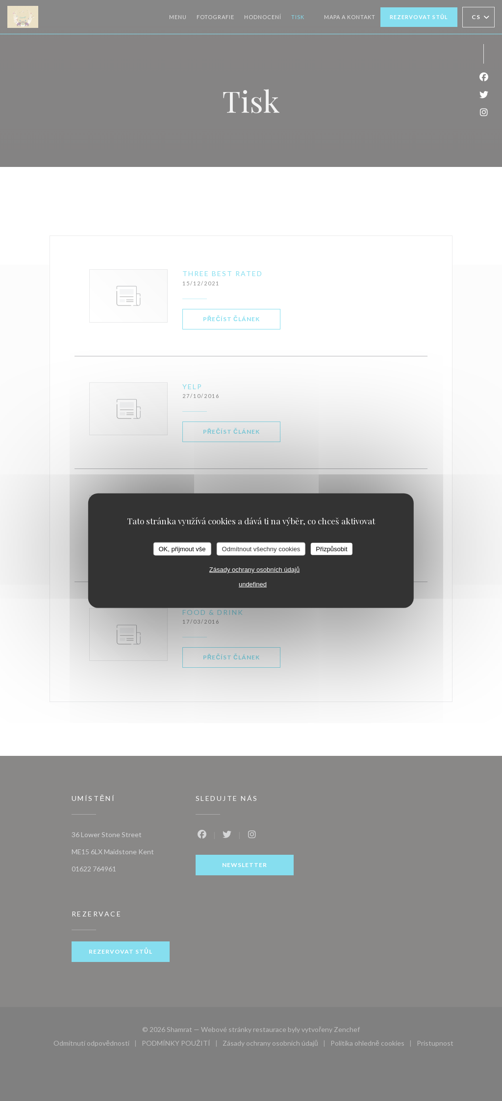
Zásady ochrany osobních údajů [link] (254, 569)
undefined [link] (253, 584)
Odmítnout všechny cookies (261, 548)
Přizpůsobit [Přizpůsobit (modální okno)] (331, 548)
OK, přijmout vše (181, 548)
